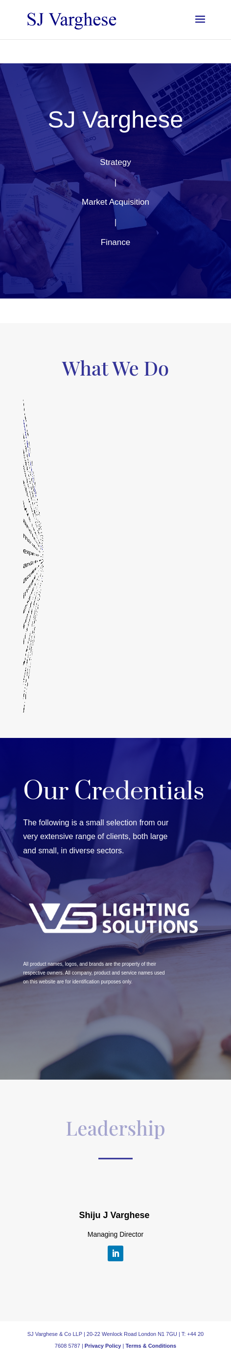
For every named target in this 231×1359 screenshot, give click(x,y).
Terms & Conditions (150, 1346)
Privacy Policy (104, 1346)
